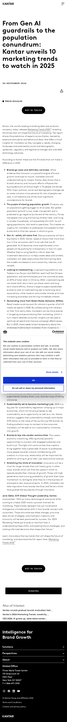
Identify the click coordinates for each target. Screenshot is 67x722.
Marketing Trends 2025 (39, 130)
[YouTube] (13, 691)
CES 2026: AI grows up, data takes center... (25, 619)
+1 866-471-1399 (12, 683)
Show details (52, 372)
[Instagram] (4, 691)
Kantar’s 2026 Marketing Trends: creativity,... (26, 615)
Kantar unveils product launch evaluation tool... (28, 610)
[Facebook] (8, 691)
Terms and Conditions (12, 703)
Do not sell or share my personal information (33, 388)
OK (33, 380)
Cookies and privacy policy (14, 707)
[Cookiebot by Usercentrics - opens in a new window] (52, 332)
